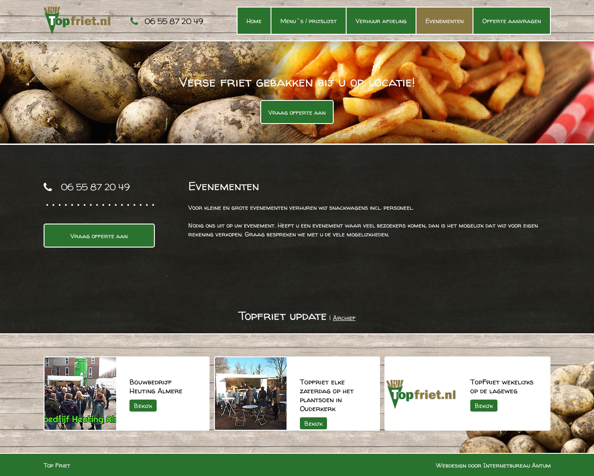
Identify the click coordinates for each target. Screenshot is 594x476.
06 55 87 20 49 (174, 21)
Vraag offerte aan (297, 112)
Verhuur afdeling (381, 20)
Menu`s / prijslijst (308, 20)
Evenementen (444, 20)
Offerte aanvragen (511, 20)
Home (254, 20)
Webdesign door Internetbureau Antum (493, 465)
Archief (344, 317)
